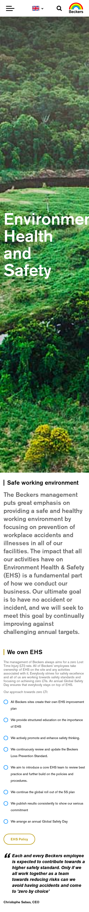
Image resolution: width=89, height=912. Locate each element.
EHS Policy (19, 839)
